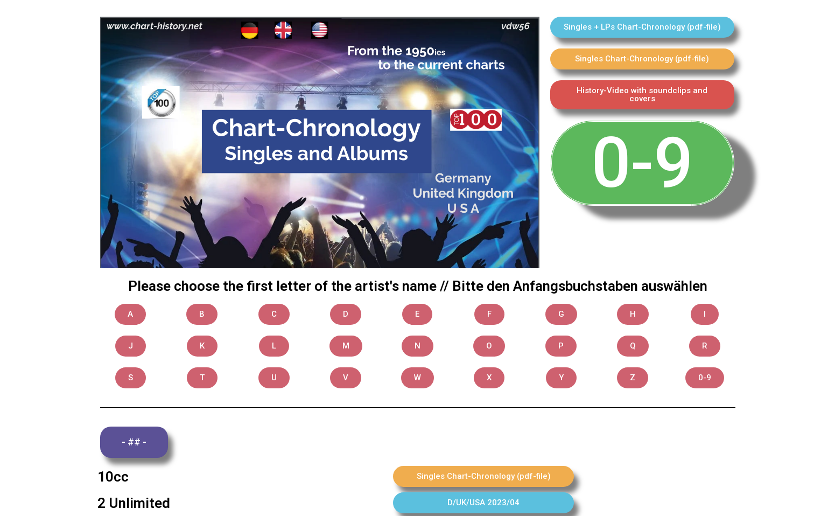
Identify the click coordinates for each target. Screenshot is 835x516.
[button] (642, 27)
